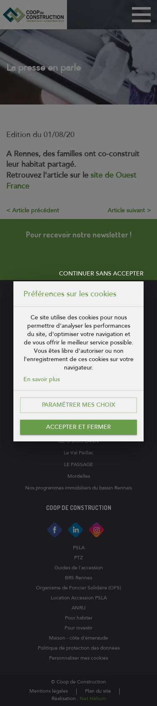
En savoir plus (41, 379)
